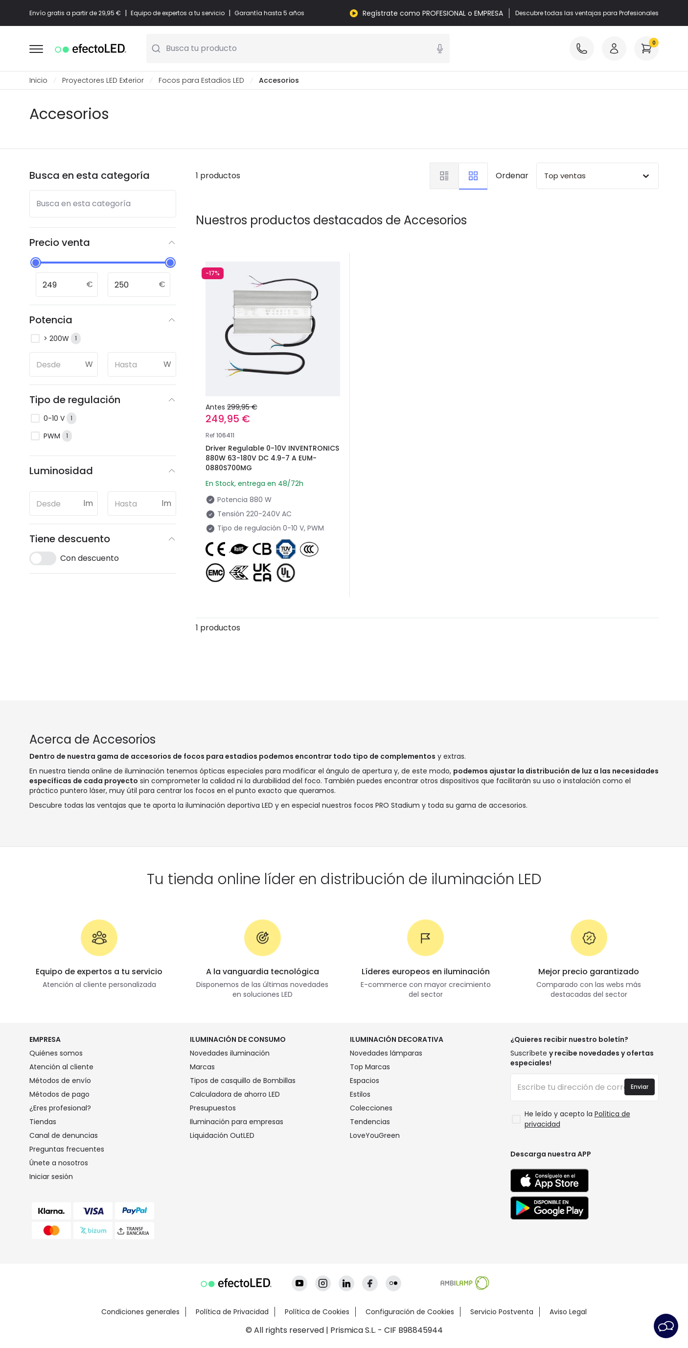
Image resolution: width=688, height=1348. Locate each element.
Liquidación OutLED (222, 1135)
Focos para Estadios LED (201, 80)
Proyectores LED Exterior (103, 80)
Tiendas (42, 1122)
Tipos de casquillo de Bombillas (243, 1080)
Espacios (364, 1080)
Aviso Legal (568, 1312)
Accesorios (279, 80)
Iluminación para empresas (236, 1122)
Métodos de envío (60, 1080)
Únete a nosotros (58, 1163)
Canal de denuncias (63, 1135)
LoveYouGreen (375, 1135)
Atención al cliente (61, 1067)
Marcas (202, 1067)
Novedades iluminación (230, 1053)
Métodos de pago (59, 1094)
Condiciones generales (140, 1312)
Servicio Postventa (501, 1312)
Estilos (360, 1094)
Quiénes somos (56, 1053)
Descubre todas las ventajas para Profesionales (587, 13)
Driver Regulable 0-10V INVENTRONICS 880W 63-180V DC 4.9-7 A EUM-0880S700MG (272, 458)
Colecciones (371, 1108)
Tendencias (370, 1122)
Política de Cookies (317, 1312)
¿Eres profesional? (60, 1108)
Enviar (639, 1087)
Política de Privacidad (232, 1312)
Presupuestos (213, 1108)
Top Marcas (370, 1067)
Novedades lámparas (386, 1053)
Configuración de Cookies (410, 1312)
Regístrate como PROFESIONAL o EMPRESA (433, 13)
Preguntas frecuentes (66, 1149)
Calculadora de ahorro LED (235, 1094)
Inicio (38, 80)
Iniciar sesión (51, 1176)
